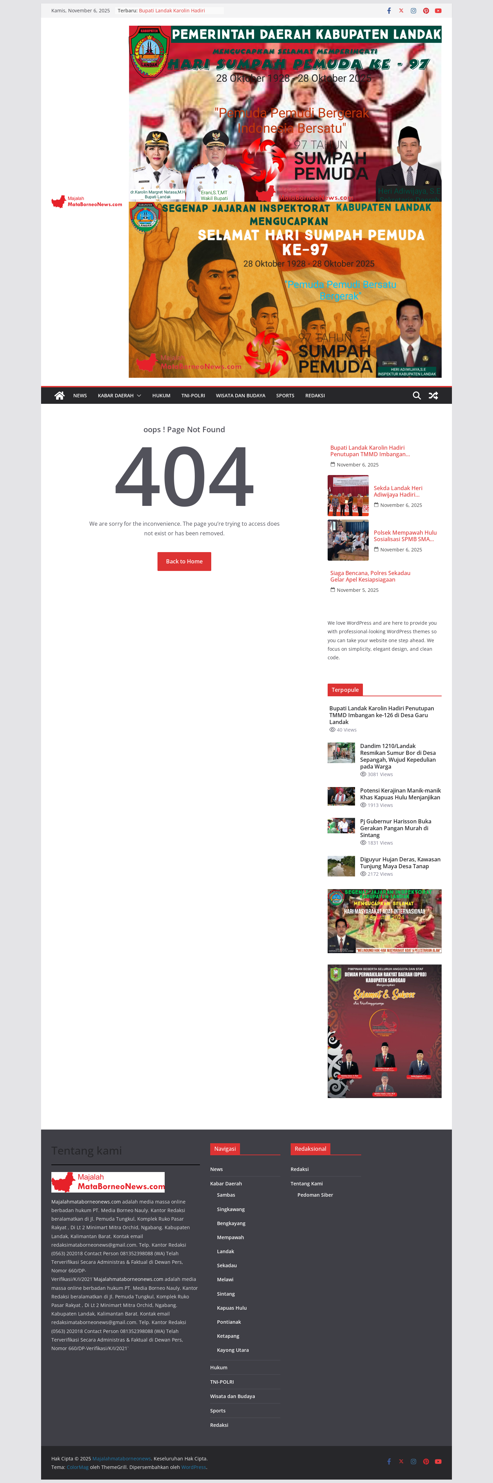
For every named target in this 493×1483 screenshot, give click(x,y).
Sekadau (227, 1265)
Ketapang (228, 1336)
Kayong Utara (233, 1350)
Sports (285, 395)
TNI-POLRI (193, 395)
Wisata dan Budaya (240, 395)
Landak (225, 1251)
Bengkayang (231, 1223)
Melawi (225, 1279)
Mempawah (230, 1237)
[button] (137, 395)
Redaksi (315, 395)
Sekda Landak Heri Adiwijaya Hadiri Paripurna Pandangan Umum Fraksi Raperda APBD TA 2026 (403, 491)
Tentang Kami (307, 1183)
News (80, 395)
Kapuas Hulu (232, 1308)
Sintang (226, 1294)
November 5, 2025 (358, 590)
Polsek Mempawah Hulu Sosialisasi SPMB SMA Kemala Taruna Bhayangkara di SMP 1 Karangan (406, 536)
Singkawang (231, 1209)
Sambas (226, 1195)
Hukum (161, 395)
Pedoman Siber (315, 1195)
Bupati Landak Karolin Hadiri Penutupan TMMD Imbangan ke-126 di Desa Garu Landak (368, 451)
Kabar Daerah (116, 395)
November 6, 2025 (358, 464)
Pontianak (229, 1322)
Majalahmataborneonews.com (86, 1201)
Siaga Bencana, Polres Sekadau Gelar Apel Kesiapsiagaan (370, 576)
